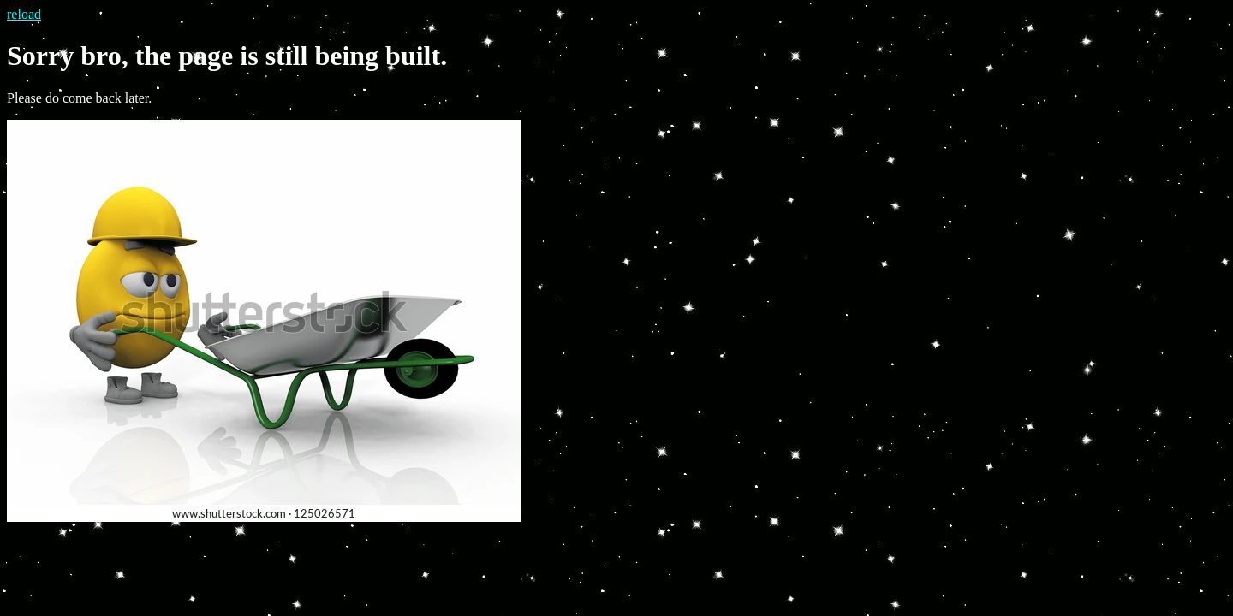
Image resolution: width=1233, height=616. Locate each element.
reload (24, 14)
